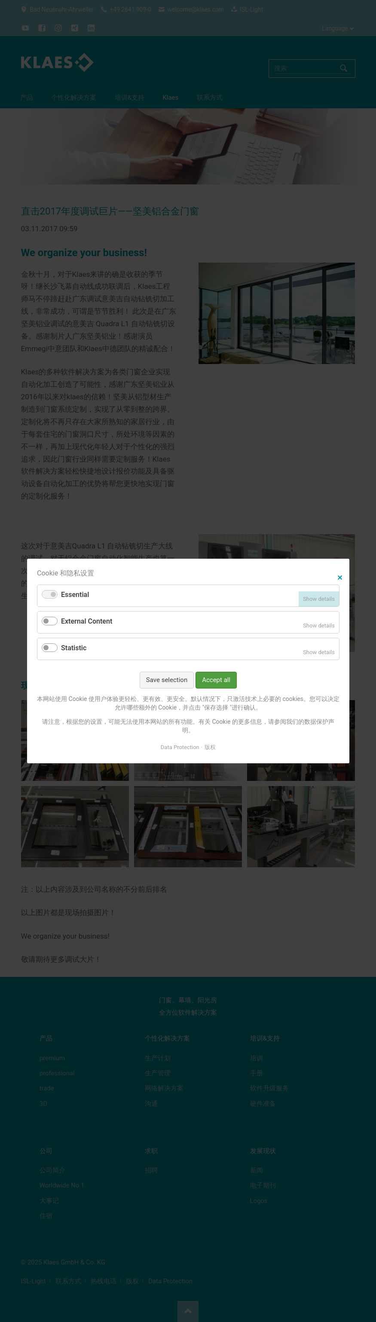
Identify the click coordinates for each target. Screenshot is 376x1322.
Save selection (166, 680)
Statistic (73, 648)
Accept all (216, 680)
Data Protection (179, 747)
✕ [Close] (339, 576)
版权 (210, 747)
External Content (86, 621)
